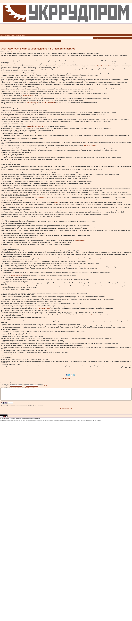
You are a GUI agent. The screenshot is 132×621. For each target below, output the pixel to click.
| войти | (46, 385)
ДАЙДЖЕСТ (13, 35)
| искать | (96, 38)
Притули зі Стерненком (48, 102)
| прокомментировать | (66, 411)
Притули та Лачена (32, 102)
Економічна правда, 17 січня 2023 (18, 51)
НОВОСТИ (2, 35)
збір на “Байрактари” (103, 65)
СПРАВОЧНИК (18, 35)
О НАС (23, 35)
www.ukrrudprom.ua (26, 422)
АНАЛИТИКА (7, 35)
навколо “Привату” (79, 240)
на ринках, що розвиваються (92, 314)
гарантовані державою (89, 145)
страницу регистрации (29, 387)
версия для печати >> (66, 378)
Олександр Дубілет (16, 275)
